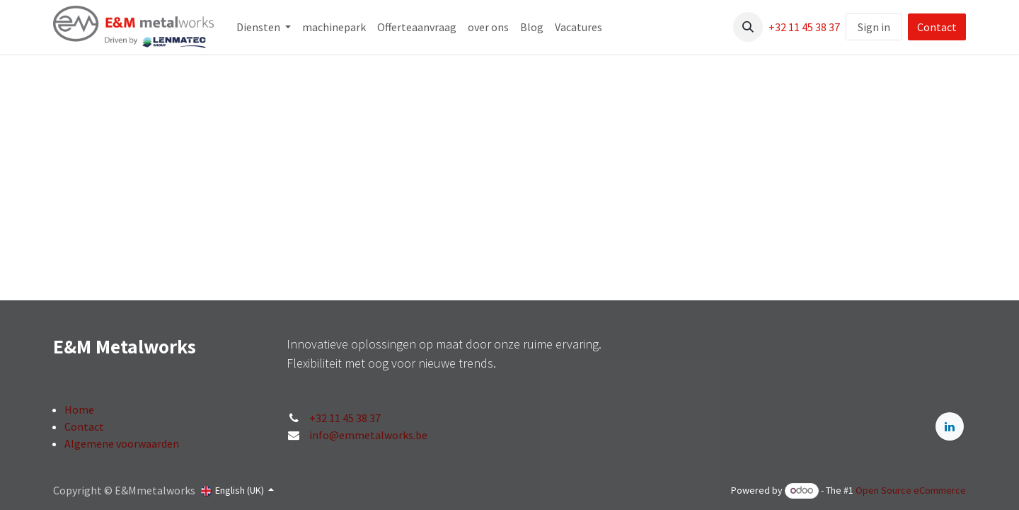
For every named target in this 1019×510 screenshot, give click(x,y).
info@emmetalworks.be (368, 435)
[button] (748, 27)
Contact (937, 27)
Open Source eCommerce (911, 490)
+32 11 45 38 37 (804, 27)
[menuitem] (264, 27)
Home (79, 409)
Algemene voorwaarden (121, 443)
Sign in (874, 27)
